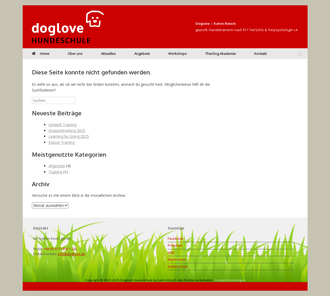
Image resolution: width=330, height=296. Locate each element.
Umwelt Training (62, 124)
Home (40, 53)
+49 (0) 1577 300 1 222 (60, 248)
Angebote (142, 53)
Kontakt (260, 53)
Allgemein (57, 165)
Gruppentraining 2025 (67, 130)
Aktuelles (108, 53)
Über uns (75, 53)
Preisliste (175, 245)
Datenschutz (178, 266)
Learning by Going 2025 (69, 136)
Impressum (177, 259)
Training (55, 171)
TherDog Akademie (220, 53)
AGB (171, 252)
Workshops (177, 53)
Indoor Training (62, 142)
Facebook (175, 238)
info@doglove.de (71, 253)
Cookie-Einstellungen (229, 280)
